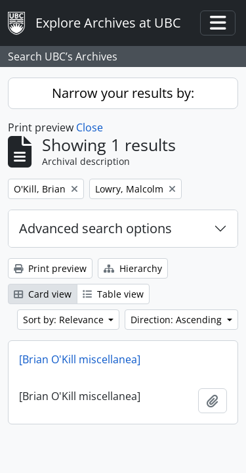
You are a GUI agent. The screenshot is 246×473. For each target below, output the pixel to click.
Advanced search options (95, 228)
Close (89, 127)
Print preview (50, 268)
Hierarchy (133, 268)
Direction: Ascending (177, 319)
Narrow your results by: (123, 93)
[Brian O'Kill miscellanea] (79, 359)
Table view (113, 294)
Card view (43, 294)
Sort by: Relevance (64, 319)
